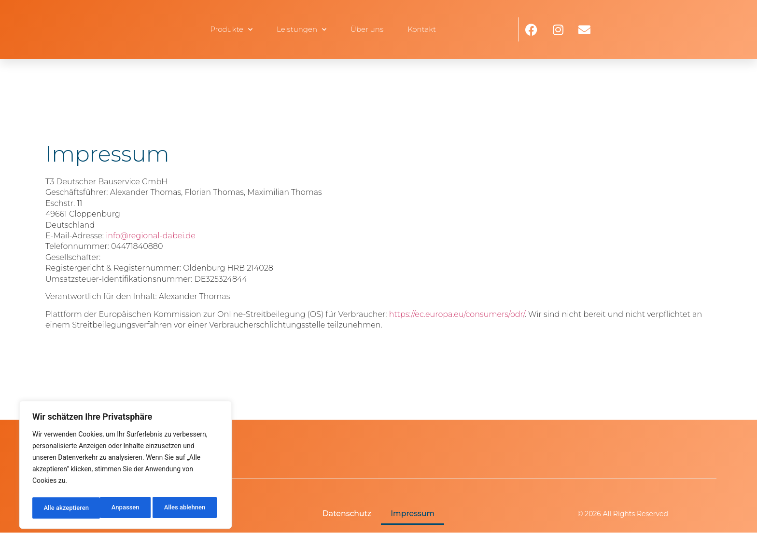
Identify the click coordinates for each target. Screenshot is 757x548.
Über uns (366, 29)
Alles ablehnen (116, 508)
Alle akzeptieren (185, 508)
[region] (125, 466)
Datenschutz (347, 514)
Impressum (413, 514)
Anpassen (56, 508)
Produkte (231, 29)
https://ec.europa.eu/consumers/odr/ (457, 314)
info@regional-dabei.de (151, 235)
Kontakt (421, 29)
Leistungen (301, 29)
